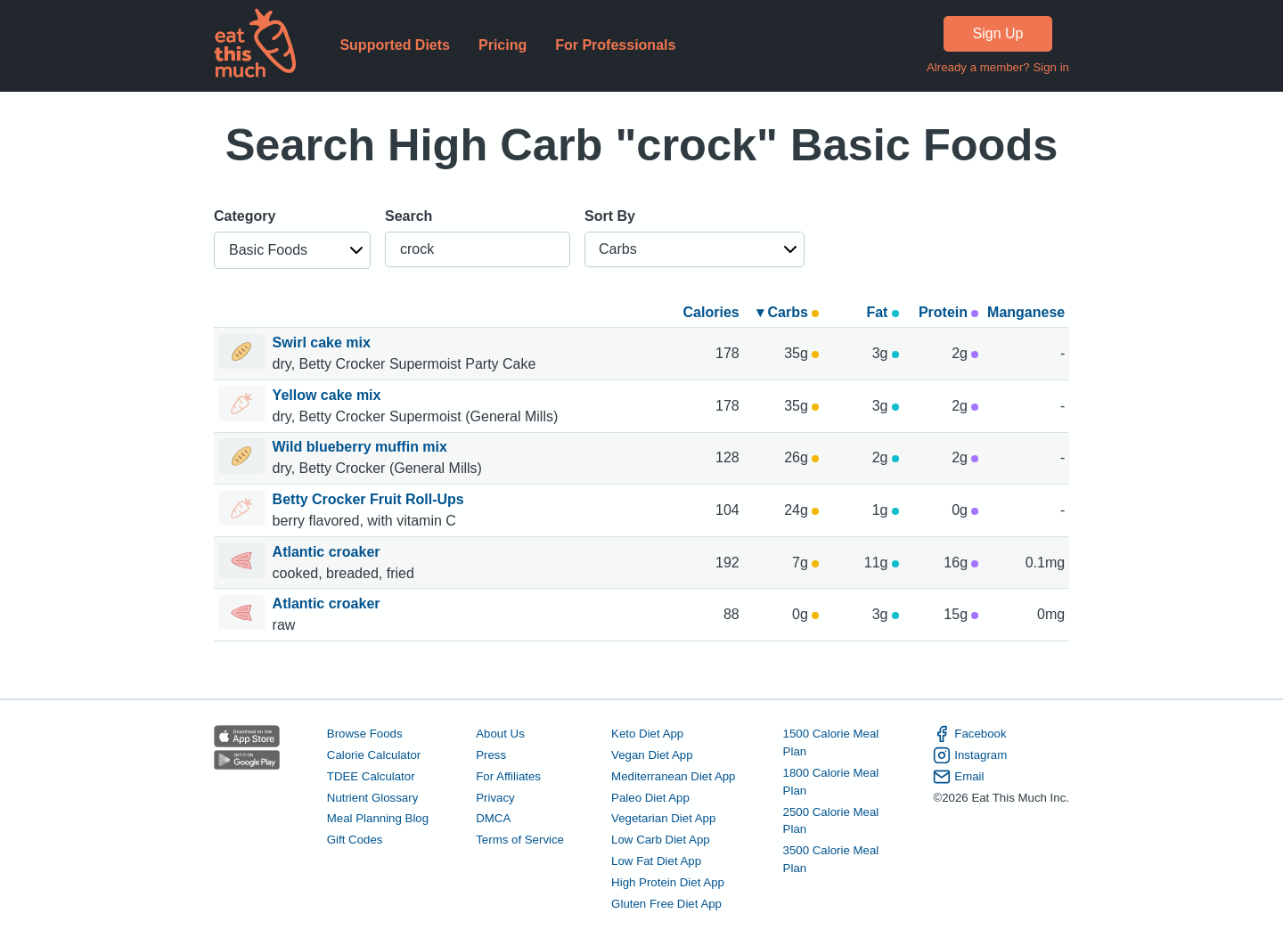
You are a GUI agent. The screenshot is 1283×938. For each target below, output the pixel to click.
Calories (711, 312)
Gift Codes (355, 839)
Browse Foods (365, 733)
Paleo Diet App (650, 797)
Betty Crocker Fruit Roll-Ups (371, 499)
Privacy (495, 797)
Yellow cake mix (329, 395)
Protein (949, 312)
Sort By (609, 216)
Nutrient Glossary (372, 797)
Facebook (969, 734)
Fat (882, 312)
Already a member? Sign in (998, 67)
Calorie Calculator (374, 755)
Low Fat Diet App (656, 861)
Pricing (502, 45)
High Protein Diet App (667, 882)
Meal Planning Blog (378, 818)
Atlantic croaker (328, 551)
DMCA (493, 818)
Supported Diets (394, 45)
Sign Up (998, 33)
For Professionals (615, 45)
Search (408, 216)
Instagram (970, 755)
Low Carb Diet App (660, 839)
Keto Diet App (647, 733)
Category (244, 216)
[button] (292, 250)
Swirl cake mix (324, 342)
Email (958, 777)
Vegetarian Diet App (663, 818)
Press (491, 755)
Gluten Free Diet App (666, 903)
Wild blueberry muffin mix (362, 446)
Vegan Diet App (651, 755)
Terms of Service (520, 839)
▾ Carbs (787, 312)
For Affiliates (508, 776)
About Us (500, 733)
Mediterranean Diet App (673, 776)
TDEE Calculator (371, 776)
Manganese (1026, 312)
